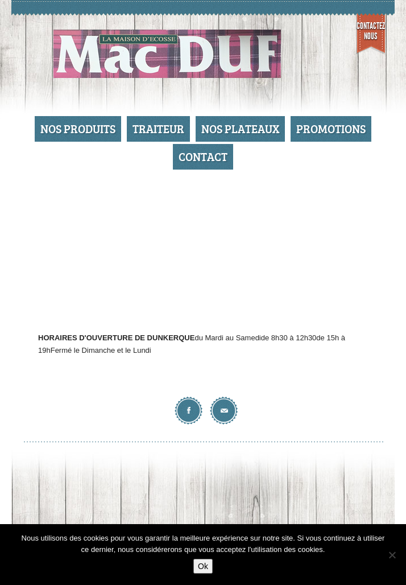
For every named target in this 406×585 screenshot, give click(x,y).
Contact (203, 156)
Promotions (331, 129)
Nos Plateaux (240, 129)
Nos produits (77, 129)
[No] (391, 555)
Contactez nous (371, 31)
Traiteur (158, 129)
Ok (203, 566)
